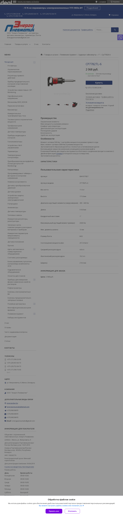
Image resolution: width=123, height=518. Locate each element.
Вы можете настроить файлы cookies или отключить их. (60, 506)
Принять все (54, 511)
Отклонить (72, 511)
